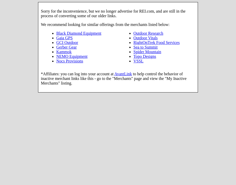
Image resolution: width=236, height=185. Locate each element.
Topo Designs (144, 56)
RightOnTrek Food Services (156, 42)
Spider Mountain (147, 52)
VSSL (138, 61)
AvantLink (123, 74)
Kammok (64, 52)
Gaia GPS (64, 38)
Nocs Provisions (69, 61)
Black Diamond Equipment (78, 33)
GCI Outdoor (67, 42)
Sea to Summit (145, 47)
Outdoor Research (148, 33)
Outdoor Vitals (145, 38)
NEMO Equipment (71, 56)
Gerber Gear (66, 47)
